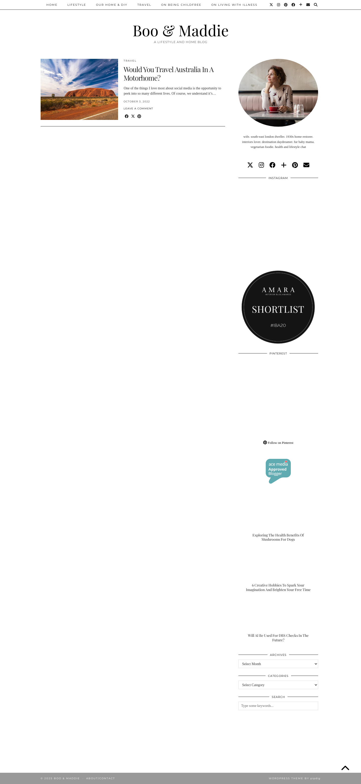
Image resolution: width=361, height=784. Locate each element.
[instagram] (261, 165)
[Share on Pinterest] (139, 116)
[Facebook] (294, 5)
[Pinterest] (286, 5)
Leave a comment (138, 108)
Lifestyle (76, 5)
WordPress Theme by (294, 778)
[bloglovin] (284, 165)
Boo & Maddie (181, 30)
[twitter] (250, 165)
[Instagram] (279, 5)
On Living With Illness (234, 5)
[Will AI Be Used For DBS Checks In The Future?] (278, 620)
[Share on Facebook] (127, 116)
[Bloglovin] (301, 5)
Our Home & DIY (111, 5)
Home (51, 5)
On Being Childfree (181, 5)
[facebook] (272, 165)
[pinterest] (295, 165)
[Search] (316, 5)
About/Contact (100, 778)
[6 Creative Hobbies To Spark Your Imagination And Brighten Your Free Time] (278, 570)
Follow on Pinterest (278, 443)
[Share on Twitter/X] (133, 116)
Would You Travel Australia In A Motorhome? (169, 73)
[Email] (308, 5)
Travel (144, 5)
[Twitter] (271, 5)
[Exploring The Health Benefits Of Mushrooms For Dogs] (278, 519)
